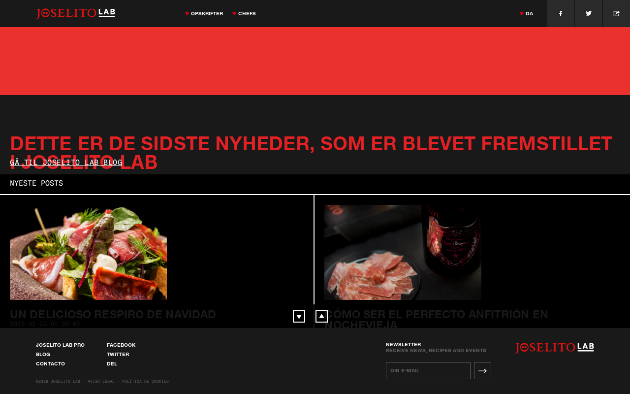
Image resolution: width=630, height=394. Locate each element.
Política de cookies (145, 382)
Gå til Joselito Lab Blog (66, 163)
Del (112, 363)
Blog (43, 354)
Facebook (121, 345)
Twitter (118, 354)
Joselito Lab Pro (60, 345)
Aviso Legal (101, 382)
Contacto (50, 363)
